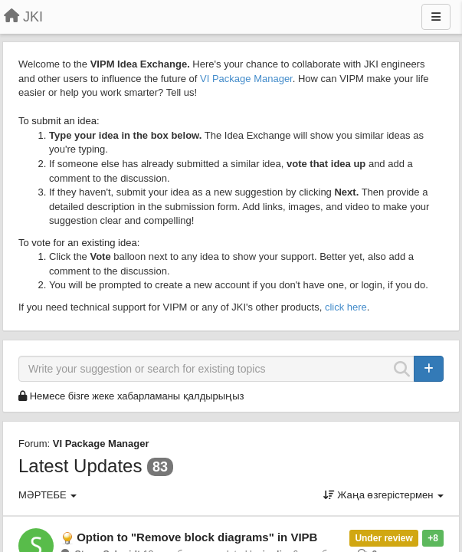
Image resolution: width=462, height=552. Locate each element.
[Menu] (436, 17)
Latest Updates (80, 465)
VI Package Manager (246, 78)
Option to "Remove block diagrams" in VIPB (197, 537)
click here (346, 307)
